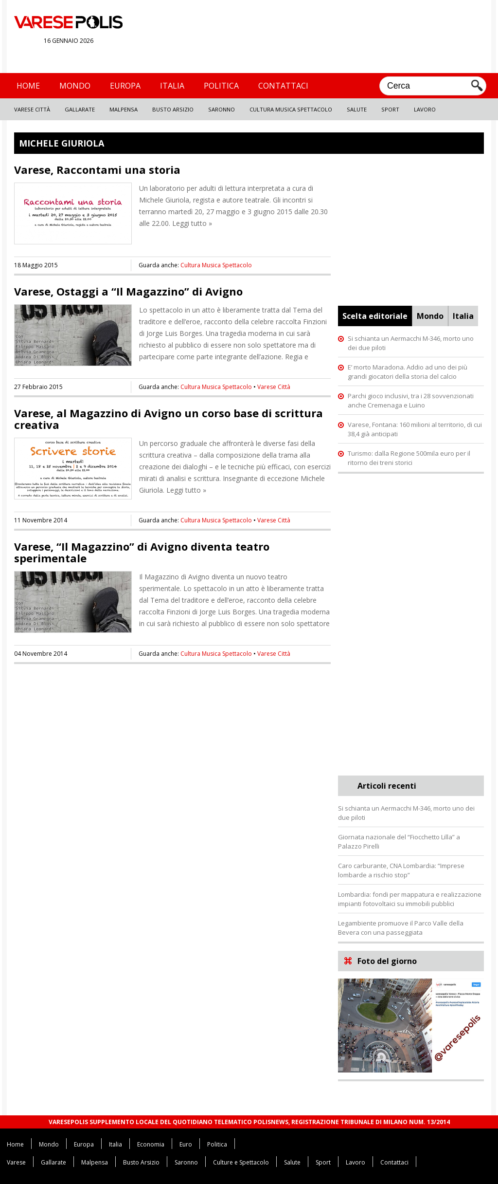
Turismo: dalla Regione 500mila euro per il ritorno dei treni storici (409, 458)
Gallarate (80, 109)
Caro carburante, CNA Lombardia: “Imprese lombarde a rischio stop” (401, 870)
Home (28, 85)
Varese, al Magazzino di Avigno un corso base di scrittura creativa (168, 418)
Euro (185, 1144)
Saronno (221, 109)
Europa (125, 85)
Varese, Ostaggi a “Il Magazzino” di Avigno (128, 291)
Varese (16, 1162)
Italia (172, 85)
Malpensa (123, 109)
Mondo (74, 85)
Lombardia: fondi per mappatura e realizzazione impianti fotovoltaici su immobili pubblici (409, 899)
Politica (221, 85)
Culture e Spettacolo (241, 1162)
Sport (390, 109)
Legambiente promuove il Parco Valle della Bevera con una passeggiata (400, 928)
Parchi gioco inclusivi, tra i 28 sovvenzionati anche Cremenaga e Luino (411, 400)
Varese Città (32, 109)
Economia (150, 1144)
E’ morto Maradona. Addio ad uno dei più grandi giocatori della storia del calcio (407, 372)
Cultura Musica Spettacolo (290, 109)
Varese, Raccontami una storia (97, 169)
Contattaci (283, 85)
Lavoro (425, 109)
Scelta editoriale (375, 316)
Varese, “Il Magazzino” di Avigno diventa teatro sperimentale (141, 552)
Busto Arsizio (173, 109)
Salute (357, 109)
